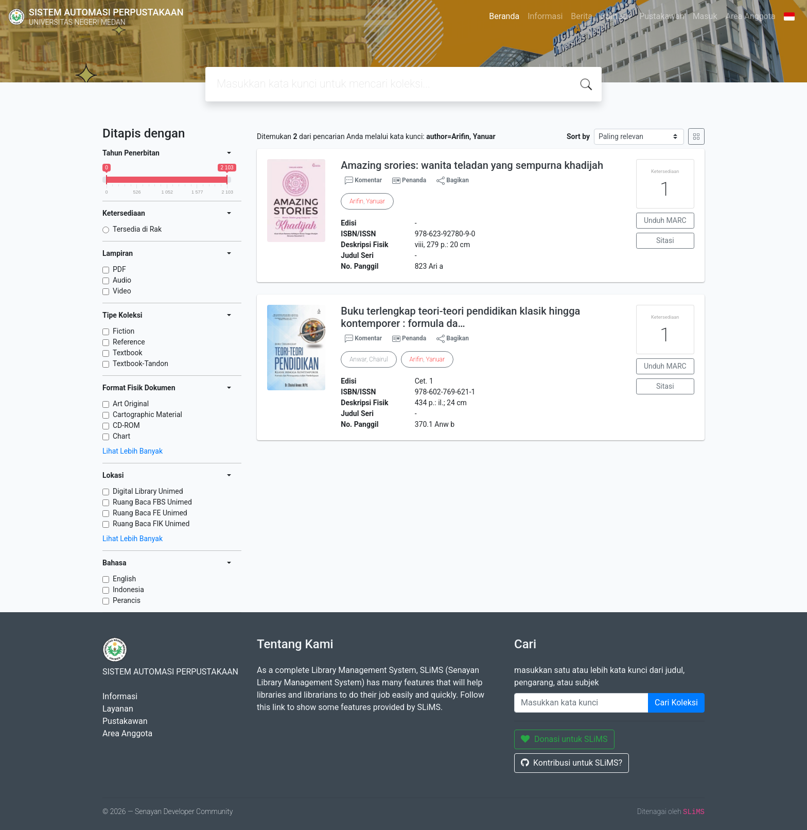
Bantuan (616, 16)
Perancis (127, 600)
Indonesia (128, 589)
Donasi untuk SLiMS (564, 739)
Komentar (363, 181)
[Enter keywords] (581, 703)
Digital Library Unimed (148, 491)
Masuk (705, 16)
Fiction (123, 331)
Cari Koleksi (676, 702)
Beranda (504, 16)
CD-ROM (126, 425)
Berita (581, 16)
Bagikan (452, 181)
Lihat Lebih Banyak (132, 451)
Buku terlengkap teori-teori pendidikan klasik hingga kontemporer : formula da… (460, 317)
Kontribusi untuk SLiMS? (571, 763)
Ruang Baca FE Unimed (150, 513)
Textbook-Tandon (140, 363)
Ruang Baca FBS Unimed (152, 502)
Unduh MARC (665, 220)
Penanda (414, 180)
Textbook (128, 353)
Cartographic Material (147, 414)
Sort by (578, 136)
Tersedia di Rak (137, 229)
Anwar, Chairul (368, 359)
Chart (121, 436)
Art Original (131, 404)
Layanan (117, 709)
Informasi (545, 16)
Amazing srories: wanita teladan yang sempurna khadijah (472, 165)
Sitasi (665, 240)
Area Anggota (751, 16)
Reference (129, 342)
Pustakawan (661, 16)
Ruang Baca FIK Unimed (151, 524)
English (124, 579)
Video (122, 291)
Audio (122, 280)
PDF (119, 269)
